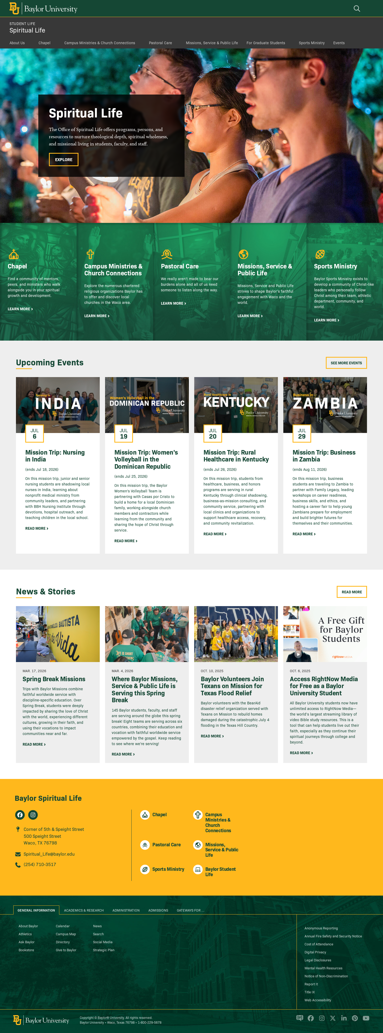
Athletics (25, 933)
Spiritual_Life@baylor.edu (49, 854)
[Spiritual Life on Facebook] (20, 815)
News (97, 925)
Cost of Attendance (319, 943)
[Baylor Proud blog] (298, 1020)
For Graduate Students (266, 42)
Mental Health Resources (323, 967)
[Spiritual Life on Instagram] (33, 815)
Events (339, 42)
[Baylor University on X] (331, 1020)
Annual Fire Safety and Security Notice (333, 935)
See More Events (346, 362)
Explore (63, 159)
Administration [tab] (126, 910)
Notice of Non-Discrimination (326, 975)
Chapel (45, 42)
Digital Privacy (315, 951)
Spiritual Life (27, 29)
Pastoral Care (160, 42)
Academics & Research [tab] (84, 910)
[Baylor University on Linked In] (343, 1020)
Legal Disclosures (318, 959)
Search (98, 933)
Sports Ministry (312, 42)
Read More (352, 591)
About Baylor (28, 925)
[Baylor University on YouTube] (365, 1020)
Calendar (63, 925)
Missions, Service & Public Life (212, 42)
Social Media (103, 941)
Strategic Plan (103, 949)
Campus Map (66, 933)
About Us (17, 42)
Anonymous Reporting (321, 927)
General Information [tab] (36, 910)
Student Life (22, 23)
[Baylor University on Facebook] (309, 1020)
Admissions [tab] (158, 910)
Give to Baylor (66, 949)
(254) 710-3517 (40, 864)
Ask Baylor (27, 941)
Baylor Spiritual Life (48, 797)
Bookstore (26, 949)
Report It (311, 983)
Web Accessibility (318, 999)
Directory (63, 941)
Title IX (310, 991)
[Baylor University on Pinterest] (353, 1020)
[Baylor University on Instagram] (320, 1020)
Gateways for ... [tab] (191, 910)
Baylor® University (111, 1017)
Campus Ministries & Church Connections (99, 42)
